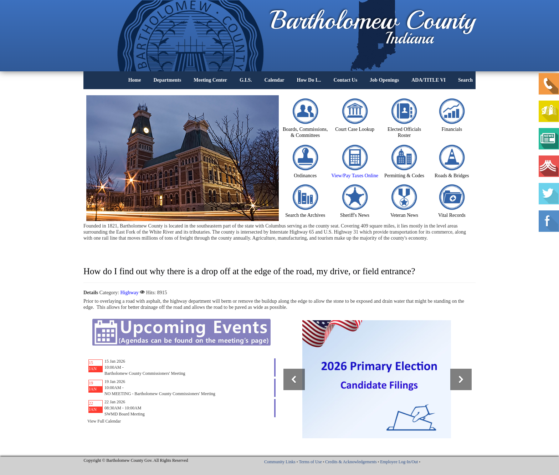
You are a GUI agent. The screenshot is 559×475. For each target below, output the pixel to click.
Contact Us (346, 80)
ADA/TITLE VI (428, 80)
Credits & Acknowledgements (351, 461)
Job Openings (384, 80)
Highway (129, 292)
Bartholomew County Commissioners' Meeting (144, 373)
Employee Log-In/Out (399, 461)
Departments (167, 80)
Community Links (280, 461)
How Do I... (309, 80)
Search (465, 80)
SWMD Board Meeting (124, 414)
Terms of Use (310, 461)
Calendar (274, 80)
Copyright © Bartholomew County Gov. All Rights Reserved (136, 460)
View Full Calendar (104, 421)
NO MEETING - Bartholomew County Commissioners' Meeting (159, 393)
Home (134, 80)
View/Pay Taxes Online (354, 175)
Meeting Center (210, 80)
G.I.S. (246, 80)
